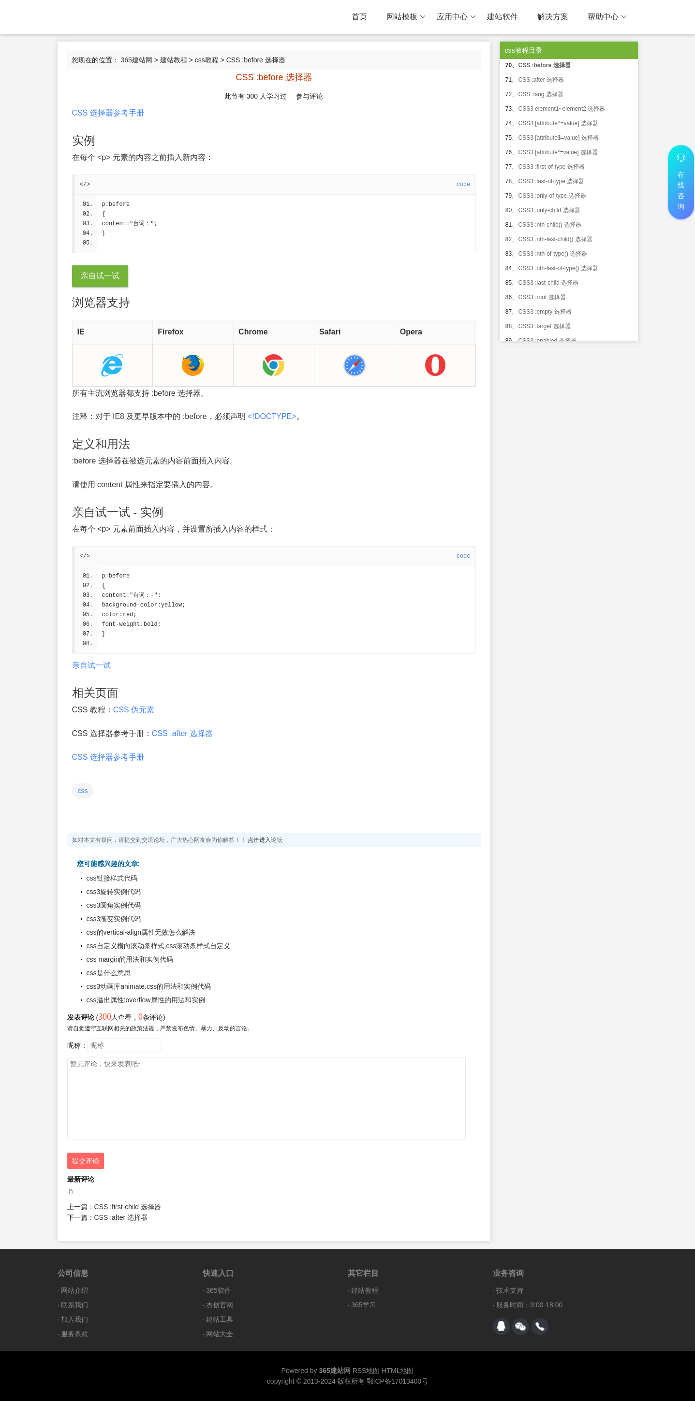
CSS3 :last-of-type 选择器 (551, 181)
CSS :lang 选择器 (540, 94)
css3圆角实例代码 (114, 906)
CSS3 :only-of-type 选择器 (552, 195)
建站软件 (502, 17)
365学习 (363, 1306)
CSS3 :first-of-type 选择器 (551, 166)
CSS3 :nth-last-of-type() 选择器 (558, 268)
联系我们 (74, 1306)
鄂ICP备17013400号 (398, 1382)
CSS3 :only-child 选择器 (549, 210)
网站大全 (219, 1335)
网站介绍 (74, 1291)
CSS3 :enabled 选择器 (547, 340)
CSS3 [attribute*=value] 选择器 (558, 152)
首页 (359, 17)
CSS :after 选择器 (182, 734)
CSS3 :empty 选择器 (545, 311)
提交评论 (85, 1162)
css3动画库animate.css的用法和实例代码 (149, 987)
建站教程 (173, 60)
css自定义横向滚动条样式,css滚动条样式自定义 (159, 947)
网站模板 (406, 17)
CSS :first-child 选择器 (127, 1208)
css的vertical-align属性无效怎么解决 (141, 933)
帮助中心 (607, 17)
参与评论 (309, 96)
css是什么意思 (109, 974)
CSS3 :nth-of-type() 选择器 (553, 253)
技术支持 (509, 1291)
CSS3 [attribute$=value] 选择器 (558, 137)
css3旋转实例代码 (114, 892)
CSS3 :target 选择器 (544, 326)
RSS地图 (366, 1371)
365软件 (218, 1291)
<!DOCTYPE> (272, 417)
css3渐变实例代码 (114, 920)
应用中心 (456, 17)
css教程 (207, 60)
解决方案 (552, 17)
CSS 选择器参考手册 (108, 113)
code (464, 184)
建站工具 (219, 1320)
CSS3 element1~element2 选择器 (562, 108)
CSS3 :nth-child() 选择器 (550, 224)
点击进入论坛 (265, 841)
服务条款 (74, 1335)
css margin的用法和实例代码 (130, 960)
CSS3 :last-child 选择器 (548, 282)
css (83, 791)
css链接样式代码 (112, 879)
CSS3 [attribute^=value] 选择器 (558, 123)
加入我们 (74, 1320)
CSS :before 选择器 (544, 65)
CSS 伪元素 (133, 711)
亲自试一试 (100, 276)
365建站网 (136, 60)
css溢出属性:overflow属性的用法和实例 (146, 1001)
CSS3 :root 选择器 (542, 297)
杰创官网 (219, 1306)
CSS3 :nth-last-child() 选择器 (555, 239)
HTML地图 (398, 1371)
